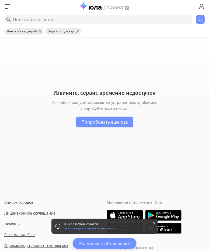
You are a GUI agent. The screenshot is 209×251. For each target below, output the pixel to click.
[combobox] (98, 19)
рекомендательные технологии (90, 228)
